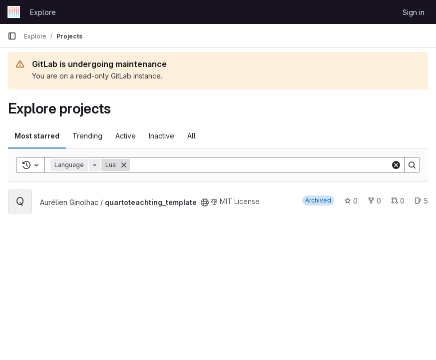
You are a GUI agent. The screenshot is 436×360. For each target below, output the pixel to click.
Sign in (414, 12)
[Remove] (124, 165)
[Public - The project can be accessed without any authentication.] (205, 202)
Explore (43, 12)
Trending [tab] (87, 136)
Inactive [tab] (161, 136)
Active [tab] (125, 136)
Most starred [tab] (36, 136)
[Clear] (396, 165)
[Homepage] (13, 12)
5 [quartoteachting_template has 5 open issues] (421, 200)
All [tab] (191, 136)
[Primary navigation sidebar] (12, 36)
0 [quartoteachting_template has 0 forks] (374, 200)
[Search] (260, 165)
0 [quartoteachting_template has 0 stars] (351, 200)
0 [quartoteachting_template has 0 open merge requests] (398, 200)
